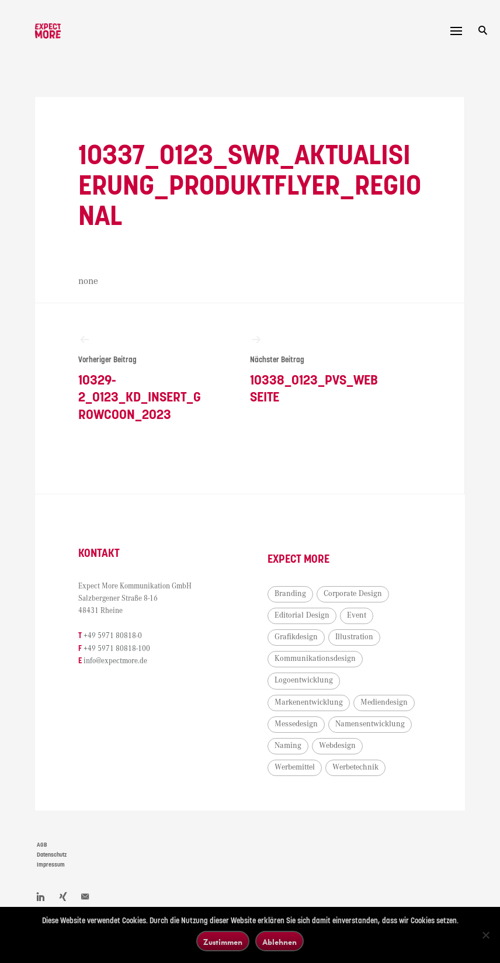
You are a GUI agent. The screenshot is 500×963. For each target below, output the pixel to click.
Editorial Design (302, 615)
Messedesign (296, 724)
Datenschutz (52, 855)
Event (356, 615)
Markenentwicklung (309, 702)
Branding (290, 594)
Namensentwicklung (370, 724)
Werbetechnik (355, 767)
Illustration (354, 637)
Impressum (51, 865)
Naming (288, 746)
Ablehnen (279, 942)
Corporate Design (353, 594)
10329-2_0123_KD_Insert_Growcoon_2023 (142, 378)
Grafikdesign (296, 637)
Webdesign (337, 746)
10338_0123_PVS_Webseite (314, 369)
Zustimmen (222, 942)
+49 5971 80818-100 (117, 649)
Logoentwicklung (304, 680)
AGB (42, 845)
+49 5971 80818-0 (113, 636)
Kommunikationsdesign (315, 658)
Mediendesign (384, 702)
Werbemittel (295, 767)
